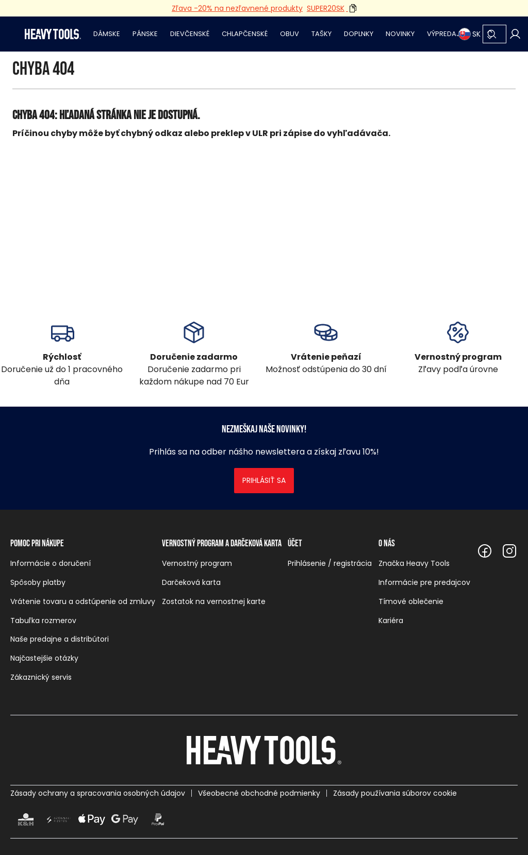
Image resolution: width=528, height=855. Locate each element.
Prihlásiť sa (264, 480)
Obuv (289, 34)
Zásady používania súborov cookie (395, 793)
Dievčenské (189, 34)
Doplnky (358, 34)
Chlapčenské (245, 34)
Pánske (145, 34)
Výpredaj (443, 34)
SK (469, 34)
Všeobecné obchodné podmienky (259, 793)
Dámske (106, 34)
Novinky (400, 34)
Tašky (321, 34)
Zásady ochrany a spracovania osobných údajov (97, 793)
